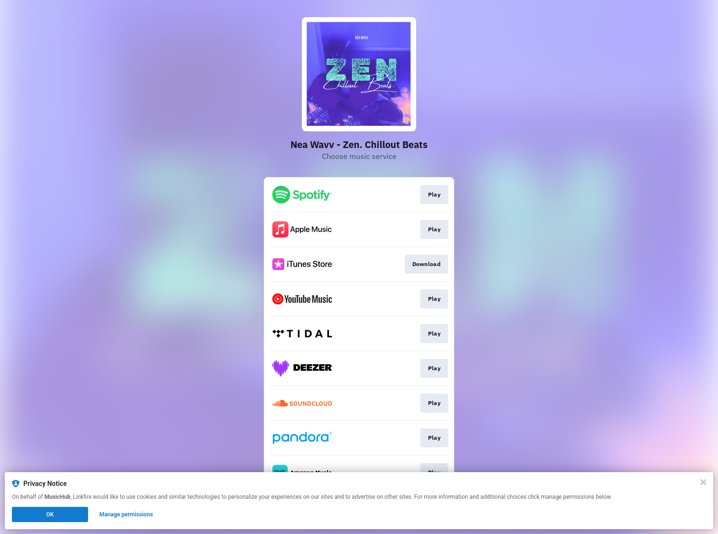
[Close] (703, 482)
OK (50, 514)
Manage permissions (126, 514)
